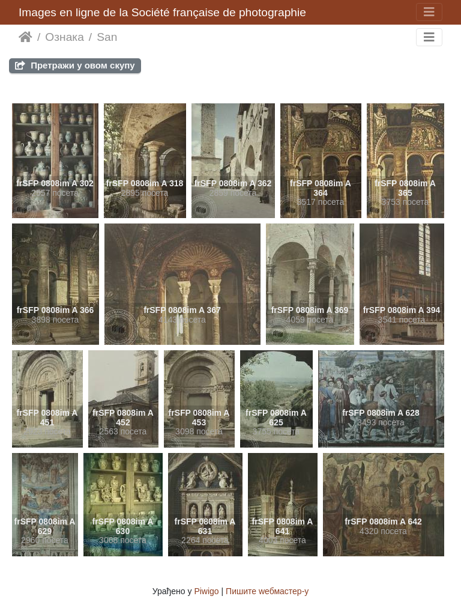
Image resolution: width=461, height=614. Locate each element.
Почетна (25, 37)
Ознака (64, 37)
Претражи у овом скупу (75, 65)
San (107, 37)
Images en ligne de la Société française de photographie (162, 12)
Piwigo (206, 591)
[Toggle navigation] (429, 12)
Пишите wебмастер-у (267, 591)
